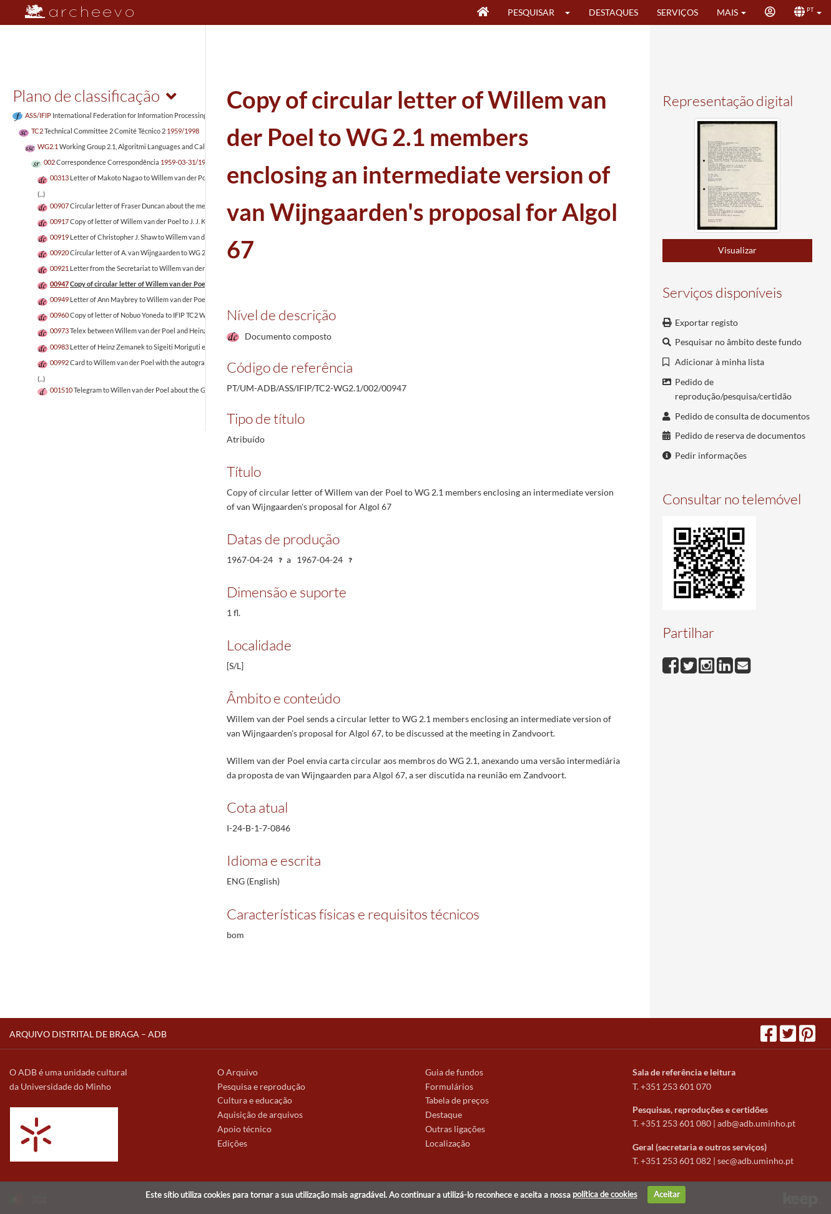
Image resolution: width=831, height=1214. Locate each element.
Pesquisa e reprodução (261, 1086)
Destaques (613, 12)
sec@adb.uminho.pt (755, 1160)
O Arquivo (237, 1072)
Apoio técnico (244, 1128)
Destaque (443, 1114)
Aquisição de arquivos (260, 1114)
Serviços (677, 12)
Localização (447, 1143)
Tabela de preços (457, 1100)
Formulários (449, 1086)
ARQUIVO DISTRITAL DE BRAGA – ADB (88, 1034)
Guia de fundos (454, 1072)
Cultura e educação (254, 1100)
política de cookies (605, 1194)
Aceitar (667, 1194)
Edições (232, 1143)
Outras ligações (455, 1128)
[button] (571, 12)
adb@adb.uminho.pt (756, 1123)
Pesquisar (531, 12)
